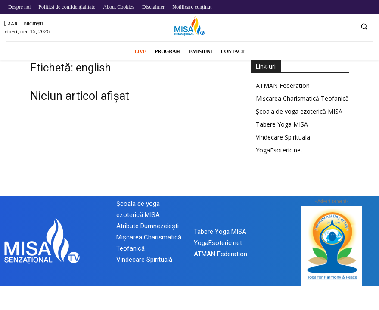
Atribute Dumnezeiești (147, 226)
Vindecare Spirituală (144, 260)
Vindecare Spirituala (283, 137)
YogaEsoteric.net (279, 150)
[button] (364, 26)
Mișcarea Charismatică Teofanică (302, 98)
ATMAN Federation (283, 85)
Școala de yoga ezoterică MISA (299, 111)
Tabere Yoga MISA (282, 124)
